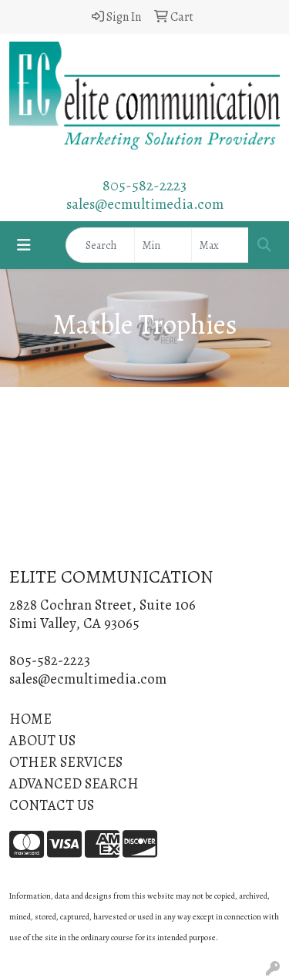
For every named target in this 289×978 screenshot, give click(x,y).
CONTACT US (51, 805)
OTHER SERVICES (66, 761)
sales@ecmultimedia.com (144, 203)
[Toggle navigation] (24, 245)
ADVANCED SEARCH (74, 783)
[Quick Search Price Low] (163, 245)
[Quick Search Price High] (220, 245)
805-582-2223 (144, 185)
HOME (30, 718)
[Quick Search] (100, 245)
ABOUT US (42, 740)
